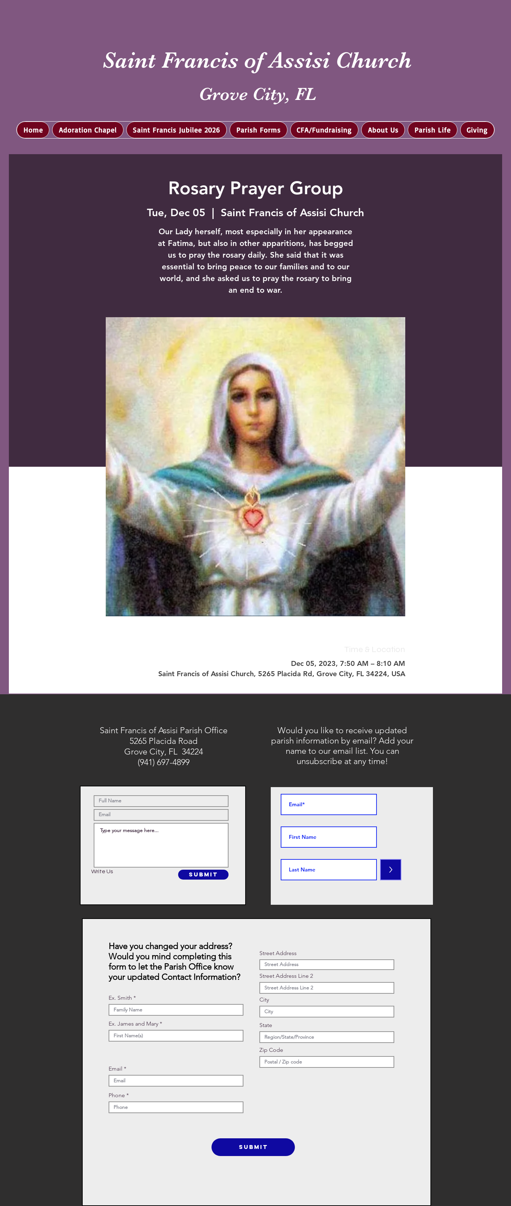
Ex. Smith (120, 998)
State (265, 1025)
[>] (390, 869)
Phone (117, 1095)
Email (115, 1069)
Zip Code (271, 1050)
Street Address (278, 953)
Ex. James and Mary (133, 1024)
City (264, 1000)
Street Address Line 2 (286, 976)
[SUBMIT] (203, 875)
